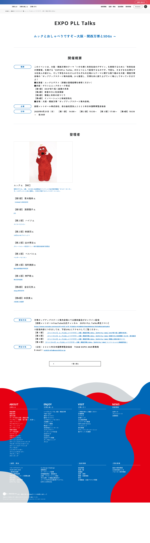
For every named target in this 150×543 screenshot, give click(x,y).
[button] (144, 403)
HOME (7, 11)
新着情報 (103, 7)
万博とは (14, 7)
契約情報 (128, 7)
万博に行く (33, 7)
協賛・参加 (112, 7)
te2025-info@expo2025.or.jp (60, 366)
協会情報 (120, 7)
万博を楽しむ (24, 7)
